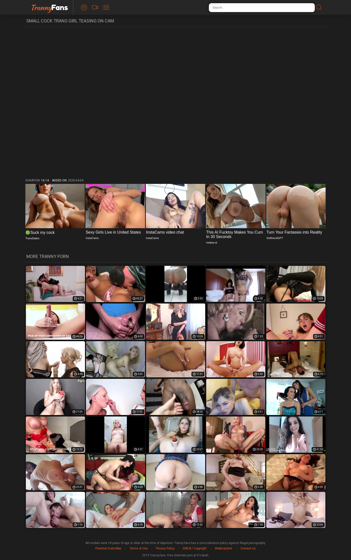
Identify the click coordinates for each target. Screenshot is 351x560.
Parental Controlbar (108, 548)
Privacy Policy (165, 548)
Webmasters (223, 548)
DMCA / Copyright (195, 548)
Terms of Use (139, 548)
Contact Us (248, 548)
